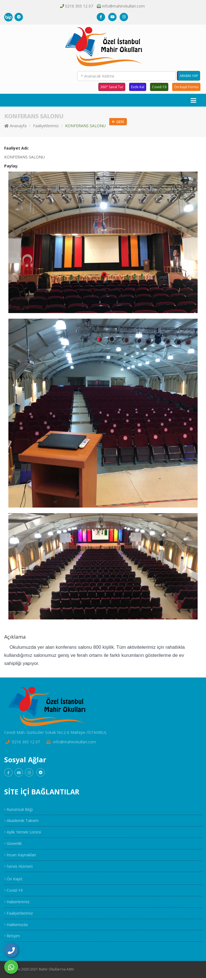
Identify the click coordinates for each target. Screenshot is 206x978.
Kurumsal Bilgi (18, 809)
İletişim (12, 935)
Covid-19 (159, 87)
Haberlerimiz (17, 901)
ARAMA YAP (189, 75)
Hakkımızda (16, 924)
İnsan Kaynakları (20, 854)
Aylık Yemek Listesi (22, 832)
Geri (118, 121)
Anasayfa (15, 125)
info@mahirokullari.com (123, 6)
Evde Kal (137, 87)
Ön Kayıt (13, 878)
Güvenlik (13, 843)
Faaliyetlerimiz (46, 125)
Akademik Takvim (21, 820)
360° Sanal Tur (111, 87)
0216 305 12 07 (79, 6)
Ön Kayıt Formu (186, 87)
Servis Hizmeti (18, 866)
